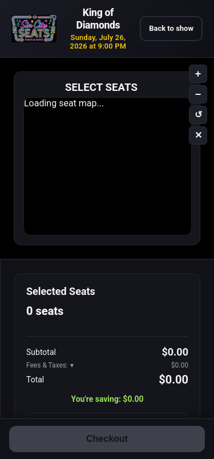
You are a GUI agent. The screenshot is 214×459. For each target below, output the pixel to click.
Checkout (107, 439)
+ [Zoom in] (198, 73)
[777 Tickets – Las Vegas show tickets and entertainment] (33, 28)
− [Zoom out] (198, 94)
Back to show (171, 28)
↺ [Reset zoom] (198, 114)
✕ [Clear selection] (198, 135)
